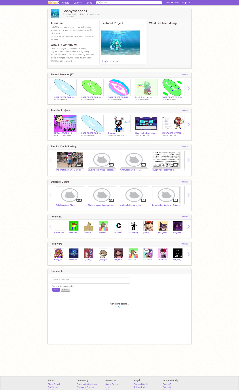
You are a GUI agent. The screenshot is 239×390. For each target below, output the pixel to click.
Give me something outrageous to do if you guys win (102, 170)
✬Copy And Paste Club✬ (163, 170)
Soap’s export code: (110, 61)
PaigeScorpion (178, 232)
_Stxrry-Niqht (104, 260)
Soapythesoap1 (62, 99)
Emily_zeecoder (143, 135)
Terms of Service (141, 384)
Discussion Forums (85, 387)
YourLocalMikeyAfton (163, 260)
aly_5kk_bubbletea (178, 260)
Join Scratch (172, 2)
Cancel (65, 290)
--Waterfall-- (59, 232)
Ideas (89, 2)
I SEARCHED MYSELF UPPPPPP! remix (173, 133)
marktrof (87, 232)
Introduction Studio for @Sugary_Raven (166, 205)
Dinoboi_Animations (64, 135)
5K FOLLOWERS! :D (63, 133)
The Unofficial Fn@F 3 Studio (68, 170)
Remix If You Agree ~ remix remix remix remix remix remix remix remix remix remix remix (146, 97)
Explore (78, 2)
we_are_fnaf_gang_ (117, 135)
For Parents (53, 387)
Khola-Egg (133, 232)
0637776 (102, 232)
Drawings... (113, 133)
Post (56, 290)
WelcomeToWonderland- (74, 260)
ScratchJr (167, 387)
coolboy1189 (119, 232)
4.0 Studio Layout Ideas (130, 170)
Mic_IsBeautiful (119, 260)
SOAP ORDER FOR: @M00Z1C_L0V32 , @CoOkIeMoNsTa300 (92, 97)
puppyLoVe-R (148, 232)
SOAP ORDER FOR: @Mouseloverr (65, 97)
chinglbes (162, 232)
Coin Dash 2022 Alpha (65, 205)
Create (65, 2)
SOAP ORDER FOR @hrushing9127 (119, 97)
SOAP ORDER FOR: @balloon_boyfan (173, 97)
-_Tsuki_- (88, 260)
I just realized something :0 (146, 133)
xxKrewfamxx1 (148, 260)
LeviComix (73, 232)
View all (184, 74)
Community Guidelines (87, 384)
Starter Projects (112, 384)
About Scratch (54, 384)
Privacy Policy (140, 387)
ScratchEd (167, 384)
